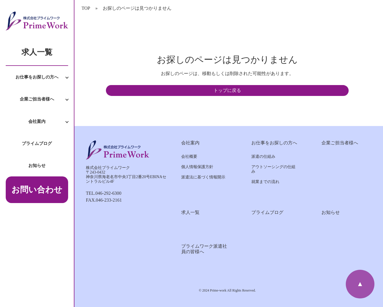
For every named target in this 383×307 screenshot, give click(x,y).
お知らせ (37, 165)
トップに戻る (227, 90)
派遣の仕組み (263, 156)
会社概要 (189, 156)
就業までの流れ (265, 182)
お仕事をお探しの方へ (36, 76)
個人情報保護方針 (197, 167)
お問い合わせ (36, 189)
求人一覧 (36, 52)
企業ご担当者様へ (37, 99)
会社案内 (37, 121)
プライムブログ (37, 143)
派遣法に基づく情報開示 (203, 177)
